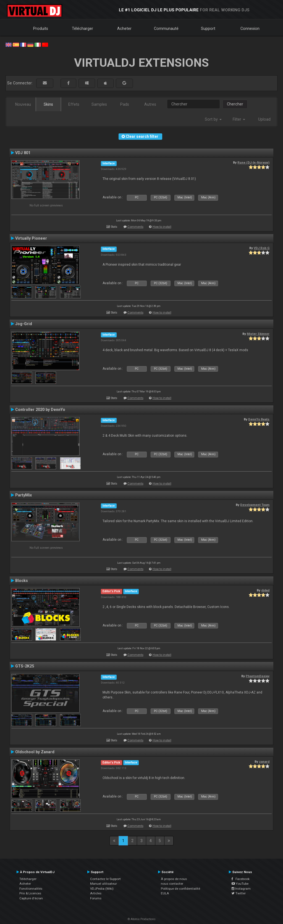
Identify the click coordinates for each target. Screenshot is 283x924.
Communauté (166, 28)
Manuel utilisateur (103, 884)
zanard (264, 761)
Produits (40, 28)
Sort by (213, 119)
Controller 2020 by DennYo (40, 409)
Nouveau (23, 104)
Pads (124, 104)
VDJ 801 (22, 153)
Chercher (235, 104)
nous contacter (172, 884)
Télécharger (82, 28)
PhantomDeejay (257, 676)
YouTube (240, 884)
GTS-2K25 (24, 666)
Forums (95, 898)
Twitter (239, 893)
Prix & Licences (30, 893)
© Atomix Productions (142, 919)
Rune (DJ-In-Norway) (253, 162)
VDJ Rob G (261, 248)
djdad (265, 590)
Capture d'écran (31, 898)
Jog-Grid (23, 324)
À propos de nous (174, 879)
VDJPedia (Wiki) (102, 889)
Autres (150, 104)
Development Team (254, 505)
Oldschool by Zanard (34, 752)
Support (208, 28)
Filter (239, 119)
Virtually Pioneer (31, 238)
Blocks (21, 580)
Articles (95, 893)
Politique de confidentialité (180, 889)
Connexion (250, 28)
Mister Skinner (258, 334)
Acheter (124, 28)
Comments (135, 227)
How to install (162, 227)
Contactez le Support (105, 879)
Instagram (241, 889)
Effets (73, 104)
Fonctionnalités (30, 889)
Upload (264, 119)
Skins (48, 104)
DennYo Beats (258, 419)
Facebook (241, 879)
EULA (165, 893)
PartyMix (23, 495)
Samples (99, 104)
